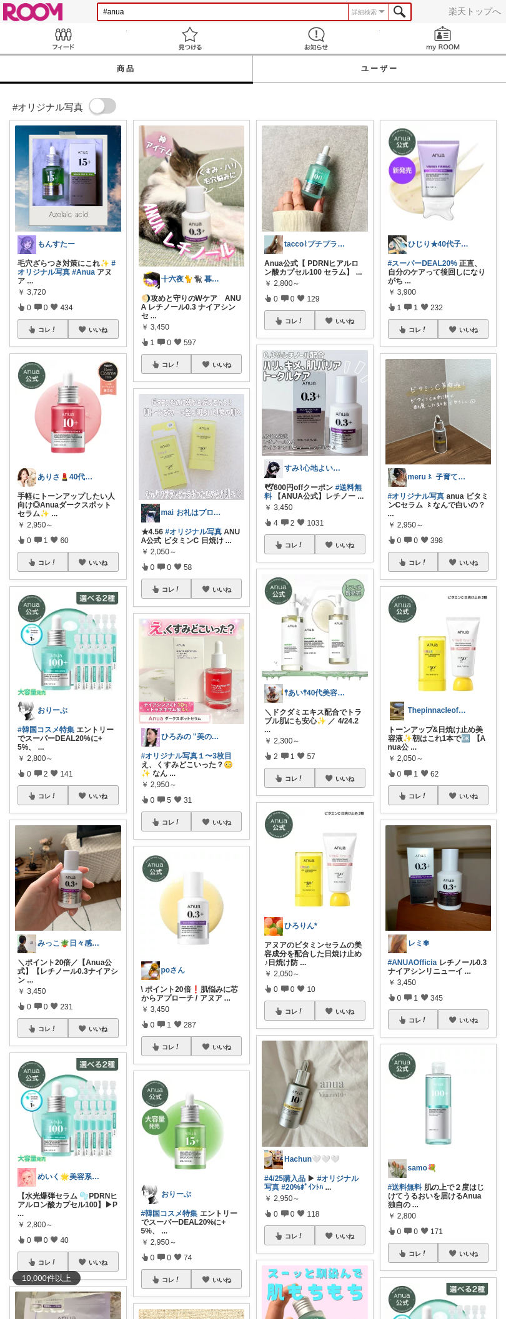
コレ (47, 329)
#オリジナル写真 (66, 268)
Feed (63, 38)
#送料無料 (405, 1187)
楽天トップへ (475, 11)
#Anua (83, 272)
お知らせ (316, 38)
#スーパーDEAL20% (422, 263)
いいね (98, 329)
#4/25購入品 (284, 1178)
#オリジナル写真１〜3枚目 (186, 756)
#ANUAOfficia (412, 962)
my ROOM (443, 38)
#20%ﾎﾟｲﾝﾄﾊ (302, 1187)
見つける (190, 38)
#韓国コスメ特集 (45, 729)
